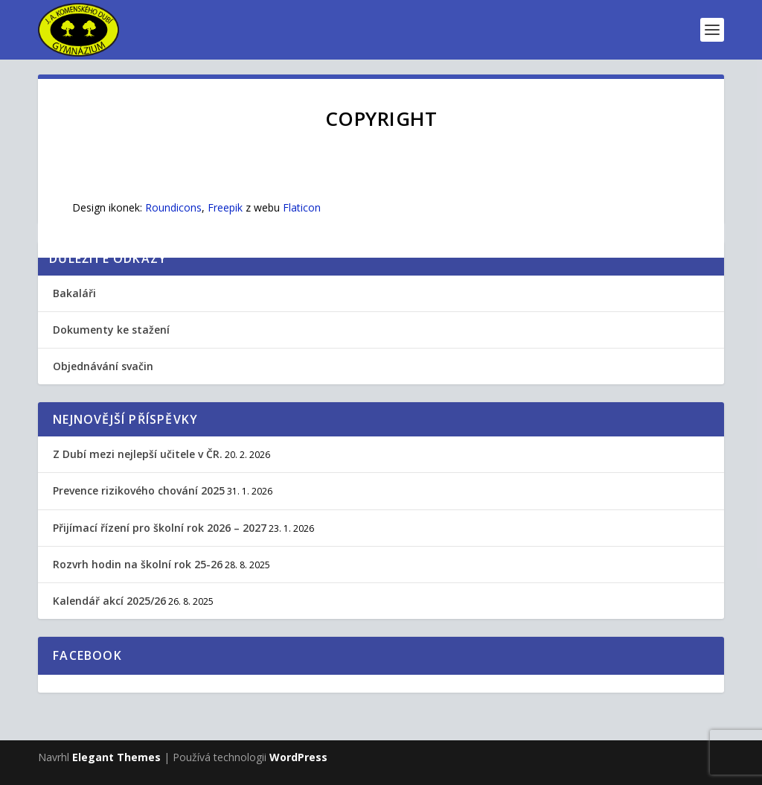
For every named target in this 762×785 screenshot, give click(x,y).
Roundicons (173, 207)
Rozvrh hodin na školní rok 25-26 (137, 564)
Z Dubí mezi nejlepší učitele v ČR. (137, 454)
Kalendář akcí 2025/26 (109, 601)
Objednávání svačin (103, 366)
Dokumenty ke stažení (111, 329)
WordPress (298, 757)
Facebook (87, 655)
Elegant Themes (116, 757)
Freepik (225, 207)
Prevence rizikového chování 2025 (139, 490)
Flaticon (302, 207)
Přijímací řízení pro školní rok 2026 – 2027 (159, 528)
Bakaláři (74, 293)
